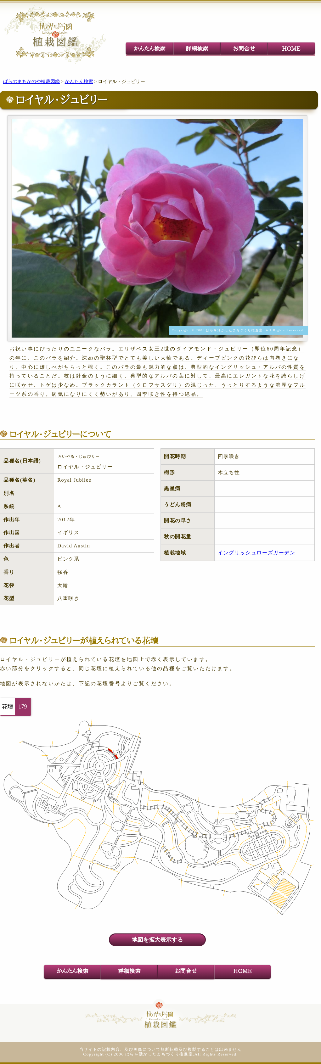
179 (23, 706)
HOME (291, 48)
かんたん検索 (150, 48)
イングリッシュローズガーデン (256, 552)
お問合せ (244, 48)
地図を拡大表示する (157, 940)
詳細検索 (197, 48)
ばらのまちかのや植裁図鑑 (31, 81)
